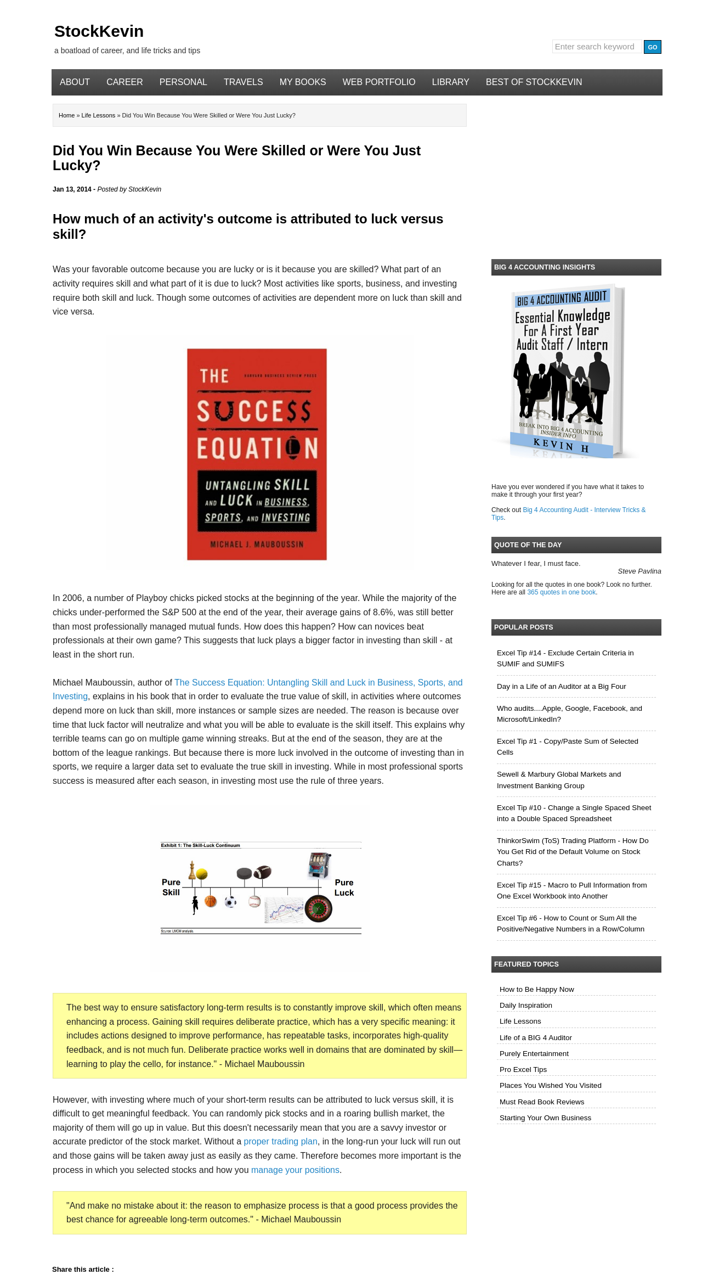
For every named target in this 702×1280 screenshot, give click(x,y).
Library (450, 82)
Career (124, 82)
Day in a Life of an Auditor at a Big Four (561, 686)
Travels (243, 82)
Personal (183, 82)
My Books (303, 82)
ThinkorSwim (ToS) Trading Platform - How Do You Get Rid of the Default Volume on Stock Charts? (573, 852)
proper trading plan (281, 1141)
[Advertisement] (576, 175)
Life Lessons (99, 115)
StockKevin (99, 31)
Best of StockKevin (534, 82)
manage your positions (295, 1170)
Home (67, 115)
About (75, 82)
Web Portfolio (379, 82)
